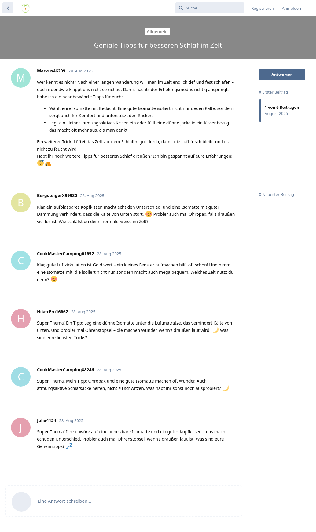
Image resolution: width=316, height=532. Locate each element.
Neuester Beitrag (276, 194)
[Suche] (209, 7)
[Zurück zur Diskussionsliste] (7, 7)
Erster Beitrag (273, 92)
